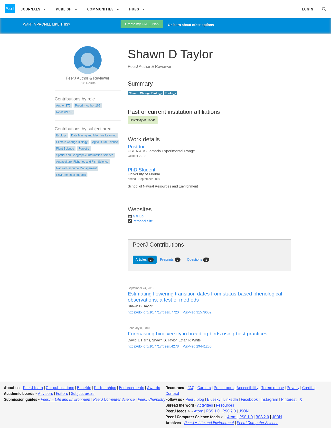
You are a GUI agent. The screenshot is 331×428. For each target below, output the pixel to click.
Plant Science (65, 148)
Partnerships (105, 387)
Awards (153, 387)
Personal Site (142, 221)
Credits (308, 387)
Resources (225, 405)
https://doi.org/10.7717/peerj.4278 (153, 346)
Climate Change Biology (72, 142)
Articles (145, 260)
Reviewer (64, 112)
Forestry (84, 148)
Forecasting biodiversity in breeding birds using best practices (197, 333)
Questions (198, 260)
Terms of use (272, 387)
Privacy (293, 387)
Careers (204, 387)
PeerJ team (33, 387)
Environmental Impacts (71, 175)
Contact (172, 393)
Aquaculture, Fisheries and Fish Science (82, 161)
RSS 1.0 (212, 411)
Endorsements (131, 387)
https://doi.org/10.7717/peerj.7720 (153, 312)
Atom (198, 411)
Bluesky (213, 399)
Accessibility (247, 387)
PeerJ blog (195, 399)
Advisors (45, 393)
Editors (62, 393)
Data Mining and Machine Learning (93, 135)
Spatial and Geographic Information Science (84, 155)
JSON (244, 411)
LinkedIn (230, 399)
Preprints (170, 260)
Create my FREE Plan (142, 24)
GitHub (138, 216)
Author (63, 105)
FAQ (191, 387)
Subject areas (83, 393)
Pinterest (289, 399)
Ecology (61, 135)
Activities (205, 405)
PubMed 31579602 (197, 312)
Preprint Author (87, 105)
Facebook (249, 399)
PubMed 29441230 (197, 346)
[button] (33, 9)
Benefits (84, 387)
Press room (224, 387)
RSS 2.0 (229, 411)
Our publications (60, 387)
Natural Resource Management (76, 168)
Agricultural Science (105, 142)
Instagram (269, 399)
